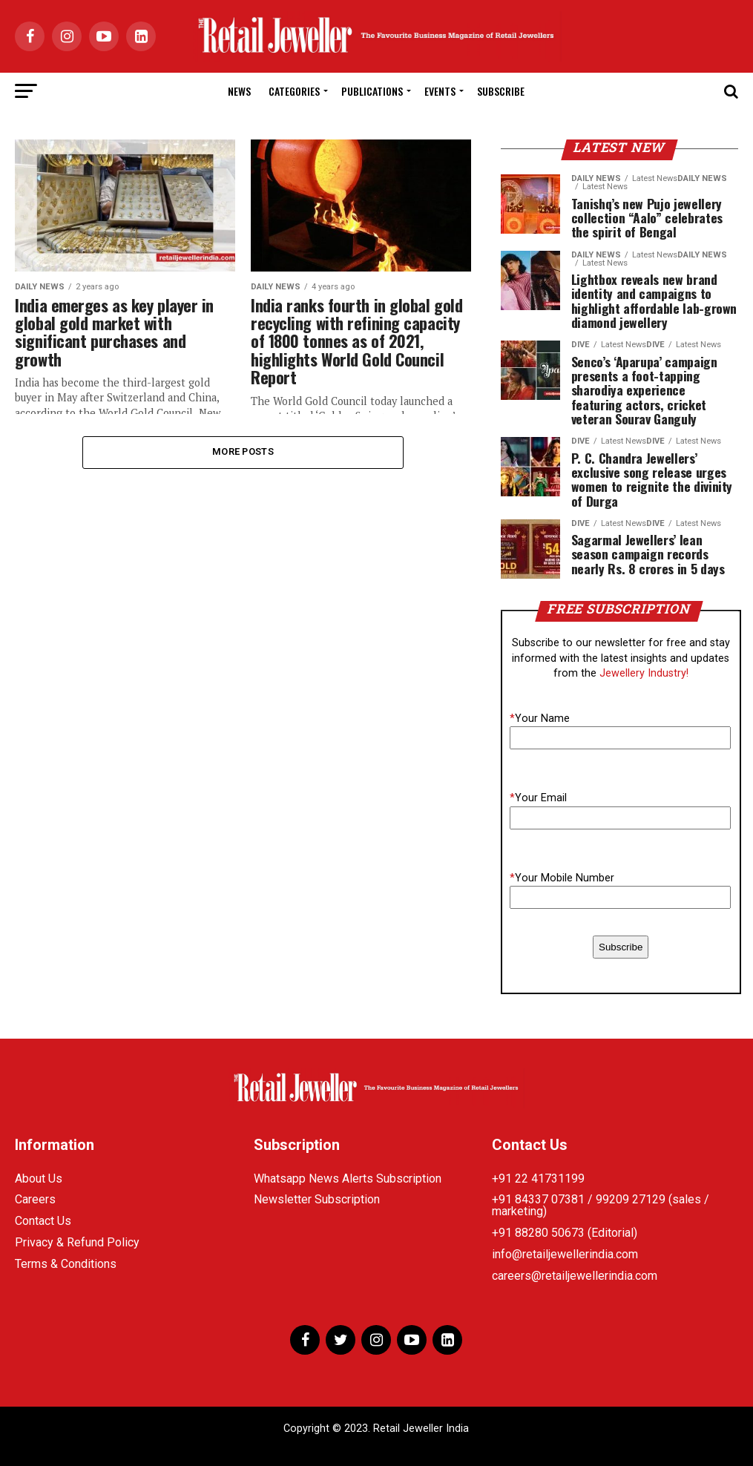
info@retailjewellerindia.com (565, 1254)
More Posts (243, 452)
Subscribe (501, 91)
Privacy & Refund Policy (77, 1242)
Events (440, 91)
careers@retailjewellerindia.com (574, 1276)
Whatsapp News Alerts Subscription (347, 1178)
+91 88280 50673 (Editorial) (564, 1233)
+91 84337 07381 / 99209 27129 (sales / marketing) (600, 1205)
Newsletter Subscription (317, 1199)
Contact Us (43, 1221)
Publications (372, 91)
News (239, 91)
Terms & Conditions (65, 1264)
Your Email (538, 798)
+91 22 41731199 (538, 1178)
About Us (38, 1178)
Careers (35, 1199)
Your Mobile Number (562, 878)
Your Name (540, 718)
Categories (294, 91)
